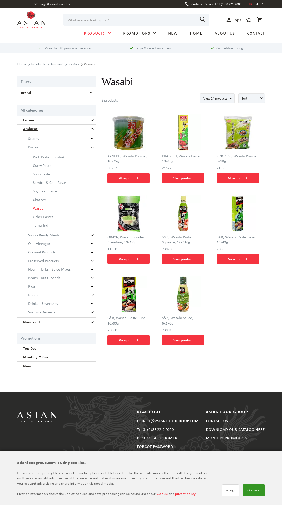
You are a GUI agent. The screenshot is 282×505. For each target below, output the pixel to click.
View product (128, 178)
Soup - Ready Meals (43, 235)
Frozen (28, 120)
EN (250, 4)
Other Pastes (43, 216)
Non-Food (31, 322)
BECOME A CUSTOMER (157, 437)
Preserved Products (43, 260)
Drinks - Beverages (43, 303)
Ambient (55, 64)
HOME (196, 33)
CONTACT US (217, 420)
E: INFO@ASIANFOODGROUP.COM (167, 420)
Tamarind (40, 225)
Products (37, 64)
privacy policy (185, 494)
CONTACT (256, 33)
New (27, 365)
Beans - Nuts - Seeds (44, 277)
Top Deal (30, 348)
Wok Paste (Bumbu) (48, 156)
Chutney (39, 199)
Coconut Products (42, 252)
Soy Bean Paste (45, 191)
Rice (31, 286)
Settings (230, 490)
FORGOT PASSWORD (155, 446)
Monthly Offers (36, 357)
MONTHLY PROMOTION (226, 437)
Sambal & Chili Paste (49, 182)
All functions (254, 490)
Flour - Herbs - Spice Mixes (49, 269)
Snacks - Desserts (41, 312)
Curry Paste (42, 165)
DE (257, 4)
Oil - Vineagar (39, 243)
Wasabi (38, 208)
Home (21, 64)
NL (263, 4)
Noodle (33, 294)
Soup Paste (41, 174)
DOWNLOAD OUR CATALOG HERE (235, 429)
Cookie (163, 494)
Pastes (72, 64)
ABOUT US (225, 33)
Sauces (33, 138)
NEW (173, 33)
